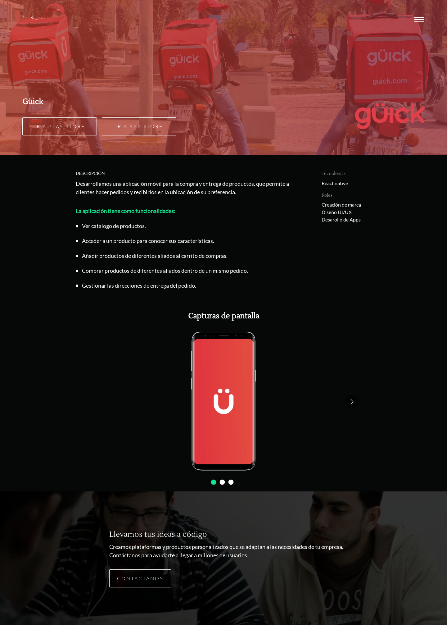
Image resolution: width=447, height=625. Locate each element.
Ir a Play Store (59, 126)
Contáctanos (140, 578)
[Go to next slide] (352, 401)
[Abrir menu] (419, 20)
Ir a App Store (139, 126)
